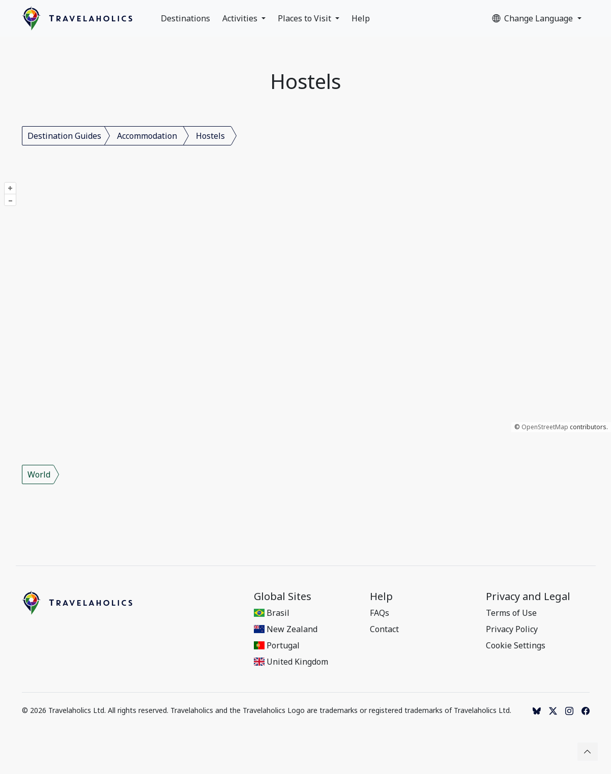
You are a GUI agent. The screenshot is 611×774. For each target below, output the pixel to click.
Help (361, 18)
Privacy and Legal (528, 596)
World (38, 474)
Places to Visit (305, 18)
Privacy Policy (512, 629)
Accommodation (147, 135)
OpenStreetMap (544, 427)
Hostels (210, 135)
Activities (240, 18)
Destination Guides (64, 135)
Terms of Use (511, 612)
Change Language (533, 18)
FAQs (379, 612)
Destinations (185, 18)
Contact (384, 629)
